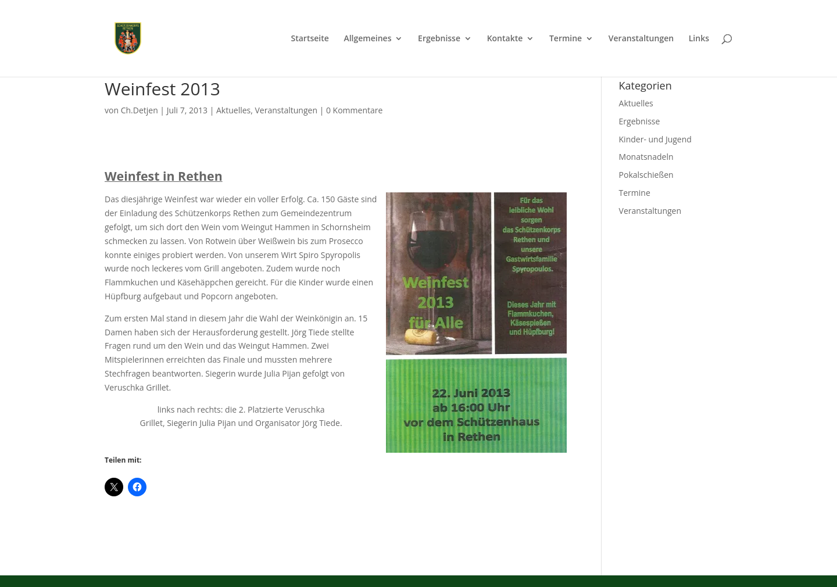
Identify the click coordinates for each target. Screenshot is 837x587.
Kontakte (505, 39)
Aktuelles (233, 110)
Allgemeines (367, 39)
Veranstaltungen (641, 39)
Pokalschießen (646, 174)
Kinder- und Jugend (655, 139)
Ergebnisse (439, 39)
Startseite (309, 39)
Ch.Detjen (139, 110)
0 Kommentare (354, 110)
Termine (565, 39)
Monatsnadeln (646, 156)
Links (699, 39)
